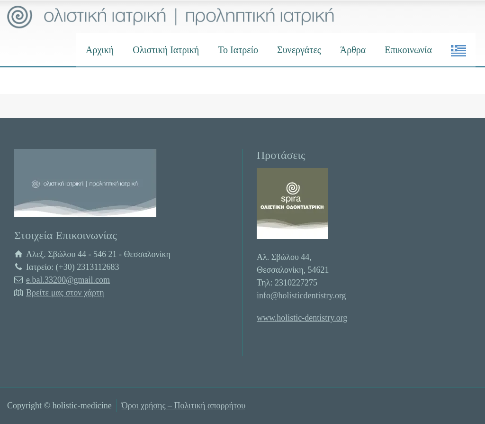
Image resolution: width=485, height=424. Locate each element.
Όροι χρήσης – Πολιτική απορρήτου (183, 405)
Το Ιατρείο (238, 50)
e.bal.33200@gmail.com (68, 280)
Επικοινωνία (408, 50)
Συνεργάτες (299, 50)
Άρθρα (353, 50)
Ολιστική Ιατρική (166, 50)
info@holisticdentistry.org (301, 295)
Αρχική (100, 50)
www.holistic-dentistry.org (302, 318)
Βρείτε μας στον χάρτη (65, 292)
